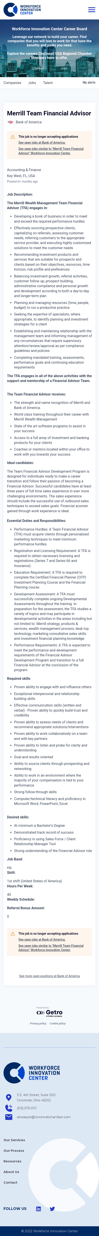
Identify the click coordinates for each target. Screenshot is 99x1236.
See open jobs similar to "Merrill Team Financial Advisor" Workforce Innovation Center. (51, 151)
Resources (12, 1161)
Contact (10, 1182)
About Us (11, 1172)
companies (12, 83)
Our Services (14, 1140)
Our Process (14, 1151)
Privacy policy (38, 1023)
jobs (32, 83)
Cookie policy (58, 1023)
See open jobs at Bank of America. (42, 142)
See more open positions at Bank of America (49, 976)
